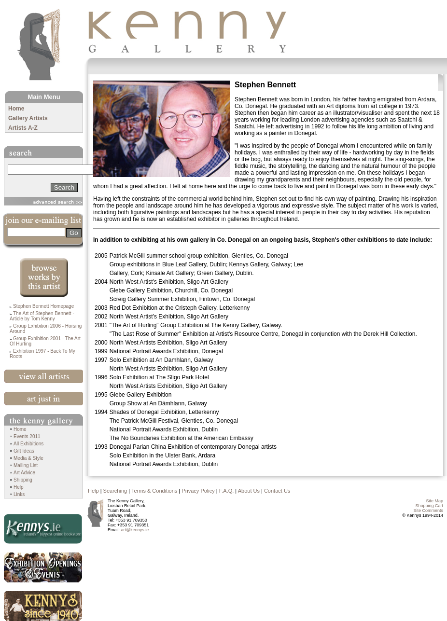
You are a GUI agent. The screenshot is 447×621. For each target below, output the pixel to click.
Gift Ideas (24, 451)
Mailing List (26, 465)
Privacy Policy (198, 491)
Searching (115, 491)
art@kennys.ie (135, 529)
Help (19, 487)
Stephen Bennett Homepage (43, 306)
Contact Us (277, 491)
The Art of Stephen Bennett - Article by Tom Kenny (42, 316)
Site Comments (428, 510)
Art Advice (24, 472)
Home (16, 108)
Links (19, 494)
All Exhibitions (28, 443)
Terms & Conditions (154, 491)
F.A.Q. (226, 491)
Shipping (23, 480)
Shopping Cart (429, 505)
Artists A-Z (23, 127)
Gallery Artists (28, 118)
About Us (249, 491)
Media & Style (28, 458)
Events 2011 (27, 436)
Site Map (434, 500)
